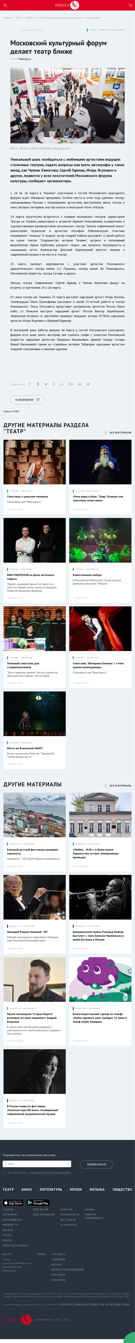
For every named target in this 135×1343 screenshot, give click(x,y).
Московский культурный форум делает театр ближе (69, 17)
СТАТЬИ (14, 490)
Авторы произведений (67, 1273)
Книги (41, 1258)
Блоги (7, 1244)
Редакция (58, 1263)
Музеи (76, 1193)
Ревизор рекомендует (94, 1220)
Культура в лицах (15, 1249)
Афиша (90, 1213)
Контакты (58, 1283)
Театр (19, 17)
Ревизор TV (11, 1228)
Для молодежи (44, 1218)
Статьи (8, 1213)
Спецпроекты (70, 1218)
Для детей (40, 1213)
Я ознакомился (17, 1176)
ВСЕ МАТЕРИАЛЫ (120, 431)
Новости (31, 17)
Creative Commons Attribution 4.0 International (95, 1308)
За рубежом (68, 1228)
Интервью (10, 1218)
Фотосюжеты (12, 1223)
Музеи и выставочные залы (17, 1266)
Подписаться (96, 1168)
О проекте (58, 1258)
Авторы (56, 1268)
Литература (51, 1193)
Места (7, 1258)
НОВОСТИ (105, 30)
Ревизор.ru (25, 59)
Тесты (7, 1238)
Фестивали (68, 1223)
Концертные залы (12, 1270)
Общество (122, 1193)
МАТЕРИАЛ (119, 30)
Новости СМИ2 (11, 410)
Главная (8, 17)
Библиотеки (9, 1274)
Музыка (97, 1193)
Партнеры (58, 1278)
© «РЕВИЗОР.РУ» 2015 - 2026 (51, 1323)
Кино (27, 1193)
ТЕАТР (93, 30)
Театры (6, 1263)
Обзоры (8, 1233)
